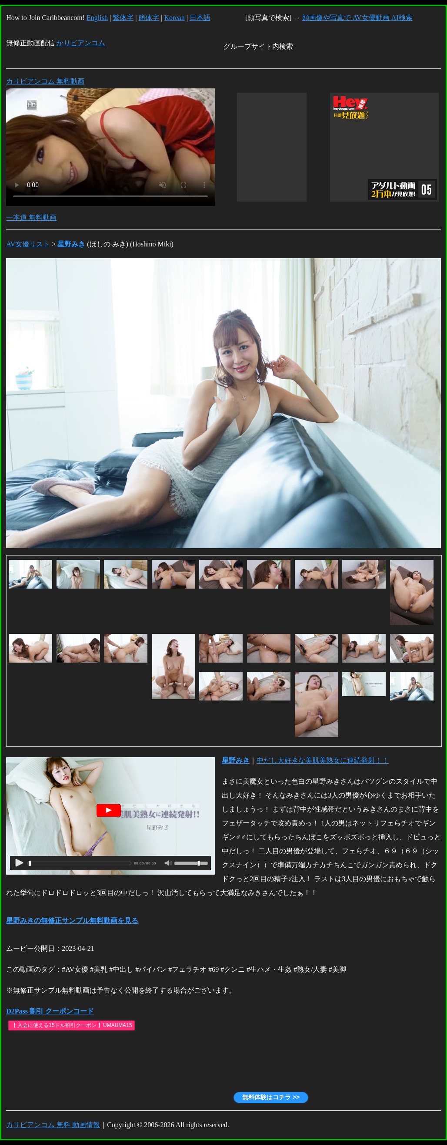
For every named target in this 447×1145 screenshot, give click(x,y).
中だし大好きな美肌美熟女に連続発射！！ (323, 760)
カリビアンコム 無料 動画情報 (53, 1124)
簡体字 (148, 17)
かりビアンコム (81, 43)
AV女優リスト (28, 244)
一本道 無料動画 (31, 217)
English (97, 17)
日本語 (200, 17)
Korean (174, 17)
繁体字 (123, 17)
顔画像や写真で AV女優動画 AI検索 (357, 17)
